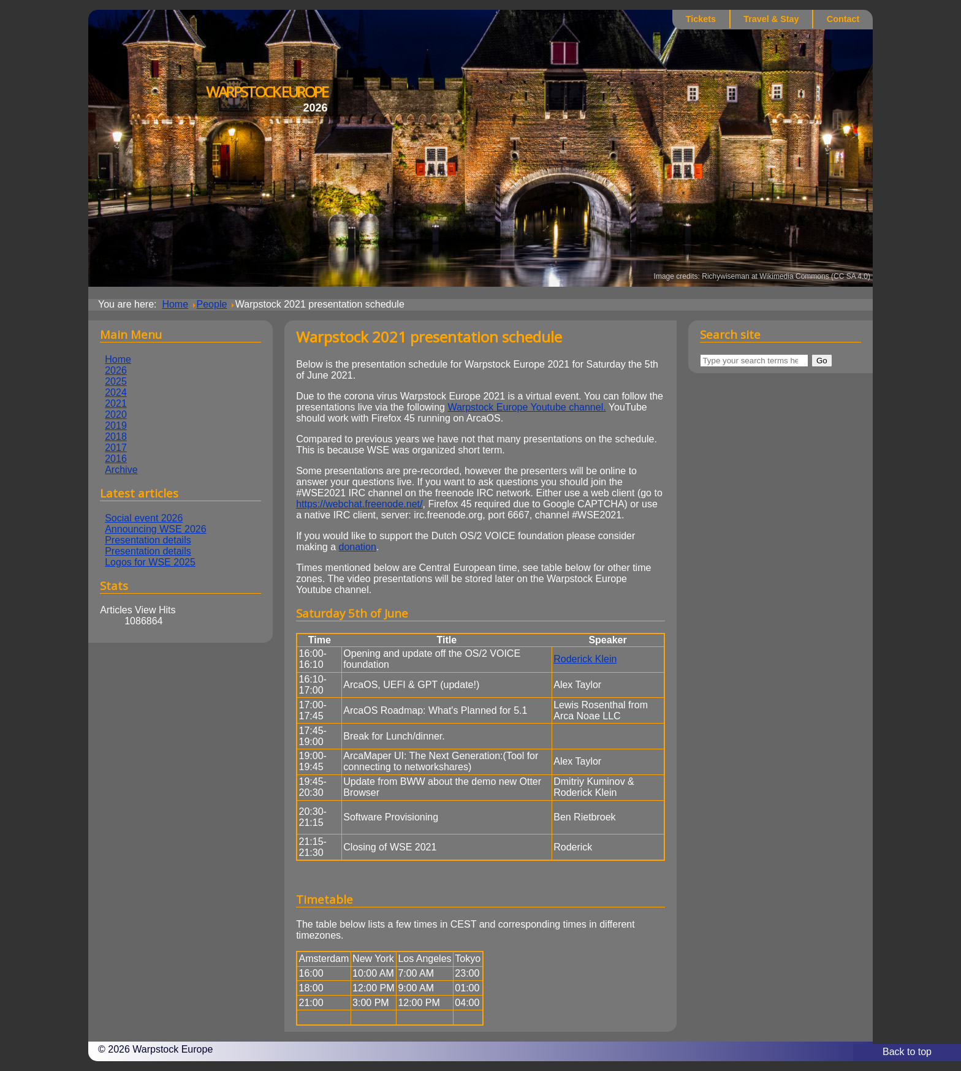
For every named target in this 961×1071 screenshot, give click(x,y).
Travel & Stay (771, 19)
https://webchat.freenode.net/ (359, 504)
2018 (116, 436)
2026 (116, 370)
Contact (843, 19)
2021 (116, 403)
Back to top (907, 1051)
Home (118, 359)
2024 (116, 392)
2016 (116, 458)
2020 (116, 414)
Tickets (701, 19)
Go (821, 360)
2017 (116, 447)
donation (357, 547)
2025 (116, 381)
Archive (121, 469)
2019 (116, 425)
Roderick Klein (585, 659)
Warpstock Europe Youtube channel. (526, 407)
